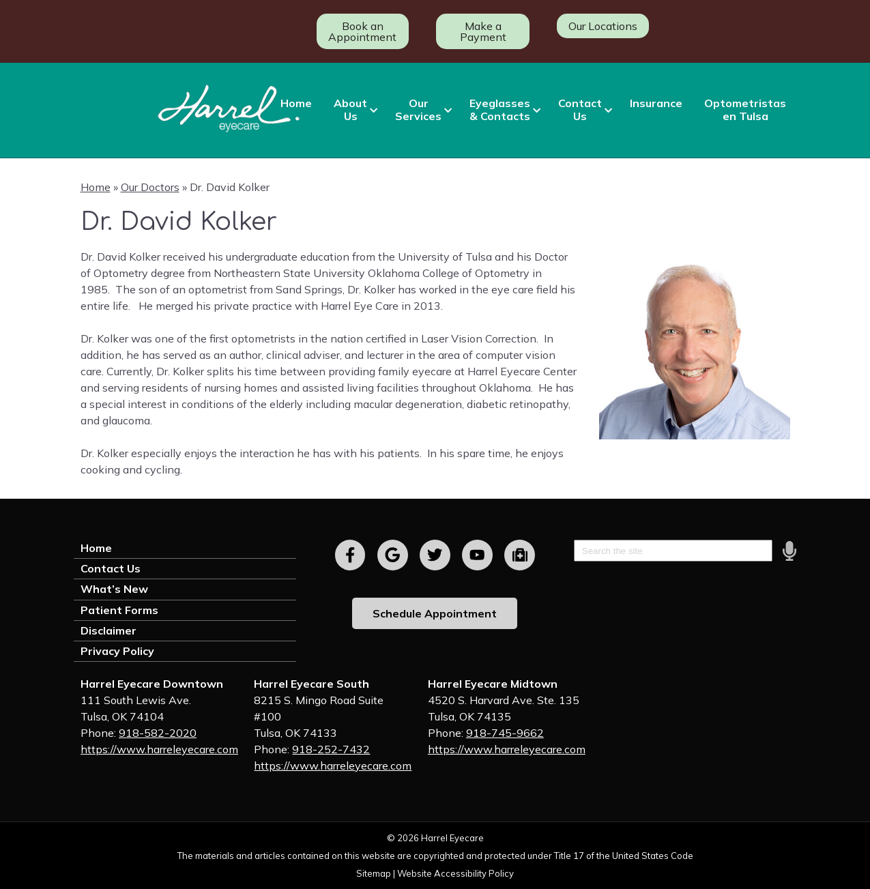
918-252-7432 (331, 749)
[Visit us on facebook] (350, 555)
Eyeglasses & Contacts (499, 109)
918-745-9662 (505, 733)
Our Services (418, 109)
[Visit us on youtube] (477, 555)
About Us (350, 109)
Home (296, 103)
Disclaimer (108, 630)
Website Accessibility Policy (455, 873)
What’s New (114, 589)
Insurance (656, 103)
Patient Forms (119, 610)
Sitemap (373, 873)
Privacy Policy (117, 651)
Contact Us (580, 109)
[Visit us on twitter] (435, 555)
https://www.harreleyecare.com (159, 749)
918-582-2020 (158, 733)
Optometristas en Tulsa (745, 109)
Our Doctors (150, 187)
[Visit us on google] (392, 555)
